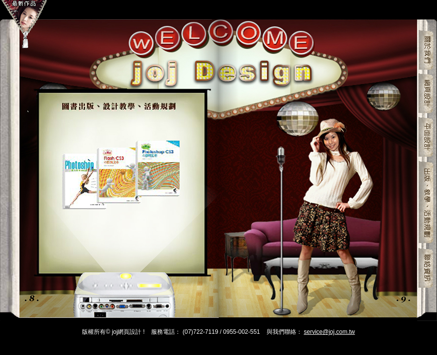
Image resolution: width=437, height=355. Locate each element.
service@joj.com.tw (329, 331)
